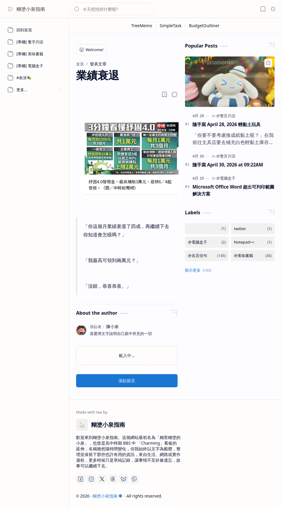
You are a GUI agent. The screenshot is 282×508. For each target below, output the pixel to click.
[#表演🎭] (34, 78)
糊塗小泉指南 (30, 9)
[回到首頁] (34, 30)
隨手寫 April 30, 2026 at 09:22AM (227, 165)
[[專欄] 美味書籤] (34, 54)
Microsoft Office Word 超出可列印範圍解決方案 (233, 190)
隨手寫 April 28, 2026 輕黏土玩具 (226, 124)
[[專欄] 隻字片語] (34, 42)
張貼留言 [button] (126, 380)
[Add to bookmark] (268, 63)
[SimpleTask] (170, 26)
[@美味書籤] (253, 255)
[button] (10, 8)
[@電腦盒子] (225, 178)
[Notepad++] (253, 242)
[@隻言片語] (225, 115)
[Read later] (164, 94)
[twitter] (253, 228)
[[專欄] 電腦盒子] (34, 66)
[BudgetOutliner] (204, 26)
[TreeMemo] (142, 26)
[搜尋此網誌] (112, 9)
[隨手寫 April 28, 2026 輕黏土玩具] (230, 81)
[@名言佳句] (207, 255)
